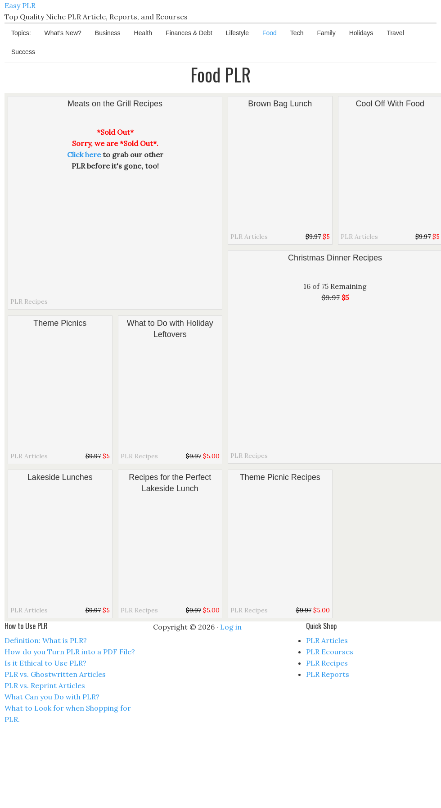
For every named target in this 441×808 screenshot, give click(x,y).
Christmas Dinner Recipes (335, 257)
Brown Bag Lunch (280, 103)
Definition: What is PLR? (45, 640)
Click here (84, 154)
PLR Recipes (29, 301)
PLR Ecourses (329, 651)
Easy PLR (20, 5)
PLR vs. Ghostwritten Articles (55, 674)
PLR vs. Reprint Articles (44, 685)
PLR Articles (249, 237)
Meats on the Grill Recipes (115, 103)
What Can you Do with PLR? (51, 696)
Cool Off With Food (390, 103)
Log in (231, 626)
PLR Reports (327, 674)
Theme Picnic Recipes (280, 477)
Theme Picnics (59, 323)
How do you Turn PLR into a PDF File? (69, 651)
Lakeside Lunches (60, 477)
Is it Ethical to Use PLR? (45, 662)
